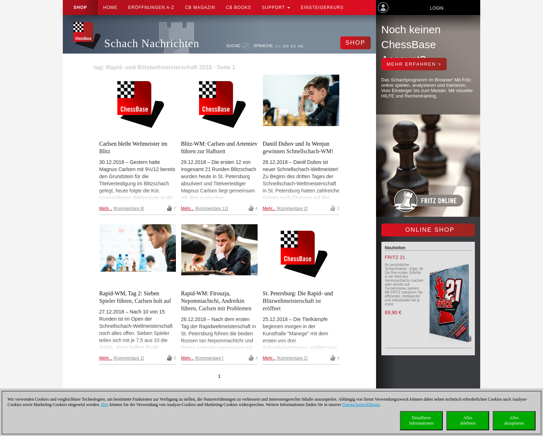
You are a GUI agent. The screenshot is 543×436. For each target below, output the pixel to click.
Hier (104, 404)
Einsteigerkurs (322, 7)
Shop (80, 7)
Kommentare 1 (129, 358)
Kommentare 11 (212, 208)
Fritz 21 (395, 257)
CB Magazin (200, 7)
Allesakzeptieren (514, 420)
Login (436, 8)
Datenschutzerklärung (361, 404)
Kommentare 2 (292, 208)
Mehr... (105, 208)
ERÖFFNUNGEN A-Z (151, 7)
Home (110, 7)
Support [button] (276, 7)
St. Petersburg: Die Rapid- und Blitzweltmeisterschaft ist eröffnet (298, 300)
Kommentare (209, 358)
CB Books (238, 7)
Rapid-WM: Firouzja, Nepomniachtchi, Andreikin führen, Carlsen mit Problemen (216, 300)
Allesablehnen (467, 420)
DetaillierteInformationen (421, 420)
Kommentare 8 (129, 208)
